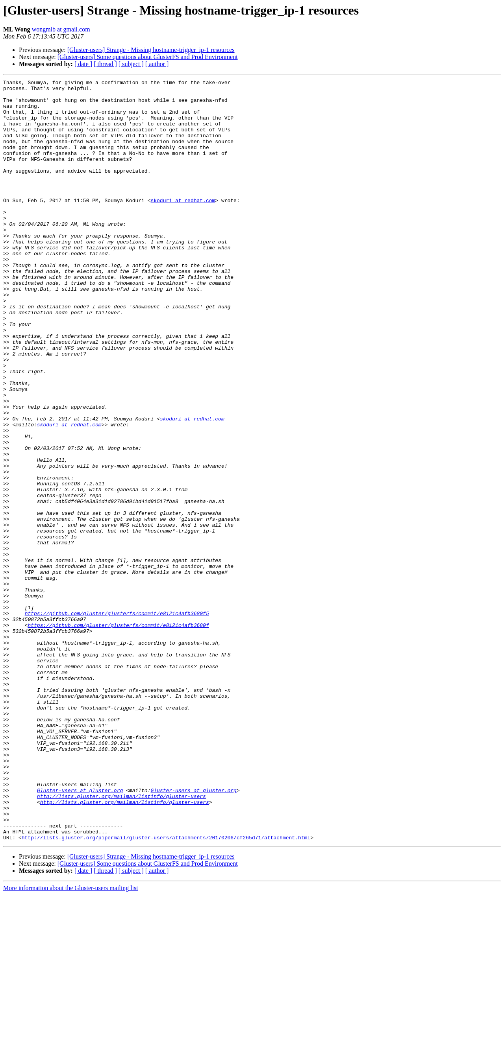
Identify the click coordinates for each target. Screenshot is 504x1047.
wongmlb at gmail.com (61, 29)
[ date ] (83, 64)
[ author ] (157, 64)
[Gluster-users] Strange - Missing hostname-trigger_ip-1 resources (151, 49)
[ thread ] (105, 64)
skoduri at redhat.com (182, 225)
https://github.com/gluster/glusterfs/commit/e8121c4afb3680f (118, 734)
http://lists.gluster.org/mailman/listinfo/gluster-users (121, 940)
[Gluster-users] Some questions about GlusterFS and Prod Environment (147, 56)
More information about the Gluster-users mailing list (70, 1040)
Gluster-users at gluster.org (80, 932)
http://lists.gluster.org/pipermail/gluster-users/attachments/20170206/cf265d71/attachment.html (166, 989)
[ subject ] (131, 64)
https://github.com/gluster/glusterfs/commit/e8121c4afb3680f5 (117, 720)
